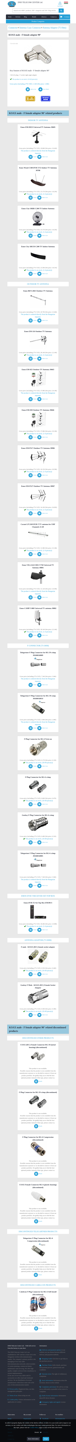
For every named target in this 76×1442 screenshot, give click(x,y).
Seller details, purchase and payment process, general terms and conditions (53, 1367)
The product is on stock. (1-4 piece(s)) (39, 194)
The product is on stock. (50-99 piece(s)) (39, 763)
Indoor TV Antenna (38, 120)
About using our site (19, 1395)
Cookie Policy (34, 1427)
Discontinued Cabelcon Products (38, 1285)
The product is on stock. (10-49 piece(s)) (24, 79)
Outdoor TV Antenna (38, 284)
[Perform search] (61, 10)
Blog (25, 17)
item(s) (64, 16)
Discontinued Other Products (38, 1038)
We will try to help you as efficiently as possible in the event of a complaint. (53, 1389)
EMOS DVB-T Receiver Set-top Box (38, 896)
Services (17, 17)
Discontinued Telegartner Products (38, 1231)
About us (44, 17)
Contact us (54, 17)
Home (10, 17)
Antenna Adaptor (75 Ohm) (38, 940)
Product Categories (38, 21)
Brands (34, 17)
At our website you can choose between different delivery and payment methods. (52, 1352)
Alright (46, 1439)
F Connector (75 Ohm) (38, 646)
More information (33, 1439)
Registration (27, 1419)
